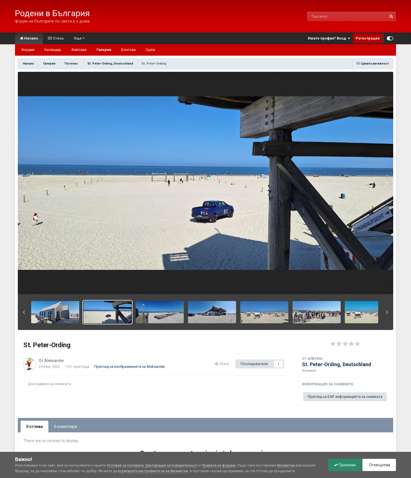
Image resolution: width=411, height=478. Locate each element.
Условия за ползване (125, 465)
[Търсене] (332, 16)
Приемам (345, 465)
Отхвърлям (379, 465)
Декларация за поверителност (171, 465)
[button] (24, 312)
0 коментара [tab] (65, 426)
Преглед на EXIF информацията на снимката (345, 397)
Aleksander (54, 360)
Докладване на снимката (49, 384)
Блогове (128, 50)
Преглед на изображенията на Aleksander (129, 366)
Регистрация (368, 38)
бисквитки (286, 465)
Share (222, 364)
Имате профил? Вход (329, 38)
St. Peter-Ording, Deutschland (336, 364)
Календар (52, 50)
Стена (56, 38)
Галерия (103, 50)
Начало (29, 38)
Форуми (27, 50)
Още (79, 38)
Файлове (78, 50)
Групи (150, 50)
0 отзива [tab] (34, 426)
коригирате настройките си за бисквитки (153, 471)
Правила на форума (219, 465)
